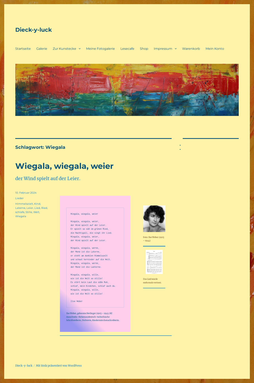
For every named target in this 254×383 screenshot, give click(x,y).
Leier (30, 207)
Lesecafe (127, 49)
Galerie (41, 49)
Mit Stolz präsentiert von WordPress (59, 365)
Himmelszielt (24, 203)
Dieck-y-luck (33, 29)
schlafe (19, 212)
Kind (37, 203)
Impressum (163, 49)
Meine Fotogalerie (100, 49)
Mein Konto (215, 49)
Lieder (19, 198)
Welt (36, 212)
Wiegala (20, 216)
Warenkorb (191, 49)
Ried (44, 207)
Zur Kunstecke (64, 49)
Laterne (20, 207)
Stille (29, 212)
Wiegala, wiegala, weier (64, 166)
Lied (37, 207)
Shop (144, 49)
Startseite (23, 49)
